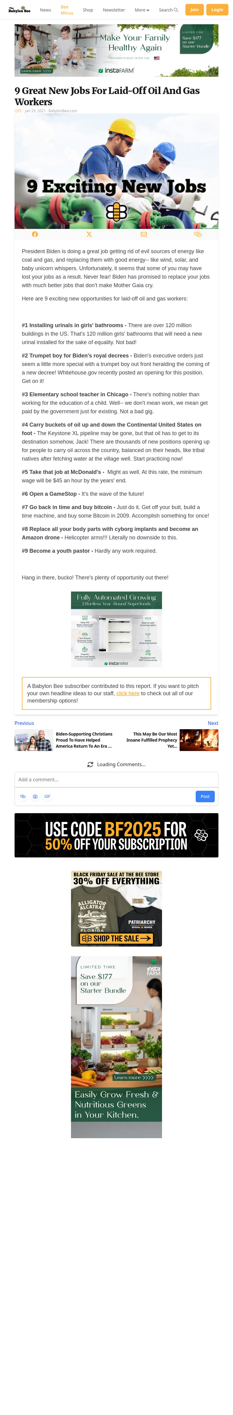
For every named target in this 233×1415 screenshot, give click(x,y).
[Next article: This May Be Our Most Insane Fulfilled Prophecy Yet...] (168, 723)
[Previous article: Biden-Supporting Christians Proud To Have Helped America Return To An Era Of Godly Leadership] (64, 723)
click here (128, 693)
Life (18, 110)
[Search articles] (168, 9)
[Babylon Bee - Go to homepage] (19, 9)
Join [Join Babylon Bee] (195, 9)
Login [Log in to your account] (217, 9)
